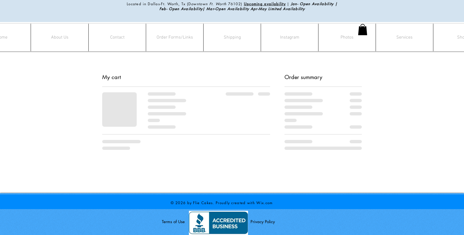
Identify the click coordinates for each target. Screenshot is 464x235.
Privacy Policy (263, 221)
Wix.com (264, 202)
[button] (362, 29)
